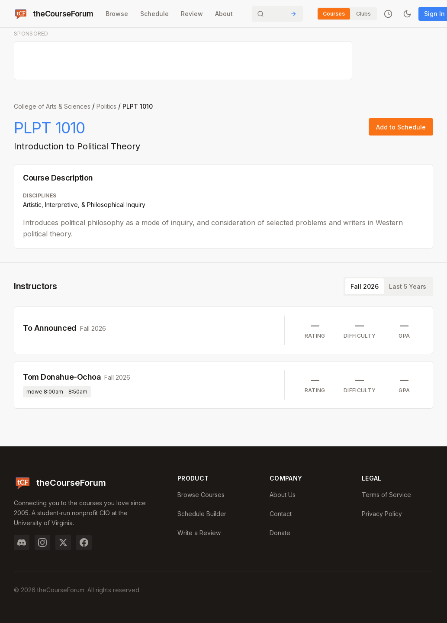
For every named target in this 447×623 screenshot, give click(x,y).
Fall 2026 (365, 286)
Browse (117, 13)
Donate (280, 532)
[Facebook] (84, 542)
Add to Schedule (401, 127)
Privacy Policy (382, 513)
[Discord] (21, 542)
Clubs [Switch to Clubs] (363, 13)
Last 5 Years (407, 286)
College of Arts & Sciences (52, 106)
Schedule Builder (201, 513)
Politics (106, 106)
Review (192, 13)
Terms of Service (386, 494)
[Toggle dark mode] (407, 14)
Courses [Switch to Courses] (334, 13)
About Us (283, 494)
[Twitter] (63, 542)
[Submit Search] (293, 14)
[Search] (277, 14)
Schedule (154, 13)
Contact (281, 513)
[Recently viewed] (388, 14)
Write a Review (199, 532)
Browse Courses (201, 494)
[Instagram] (42, 542)
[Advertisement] (183, 61)
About (224, 13)
